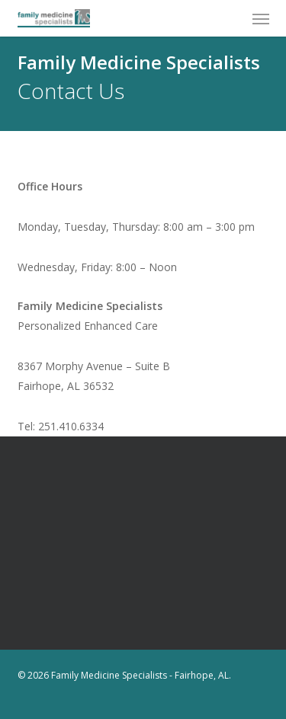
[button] (260, 18)
